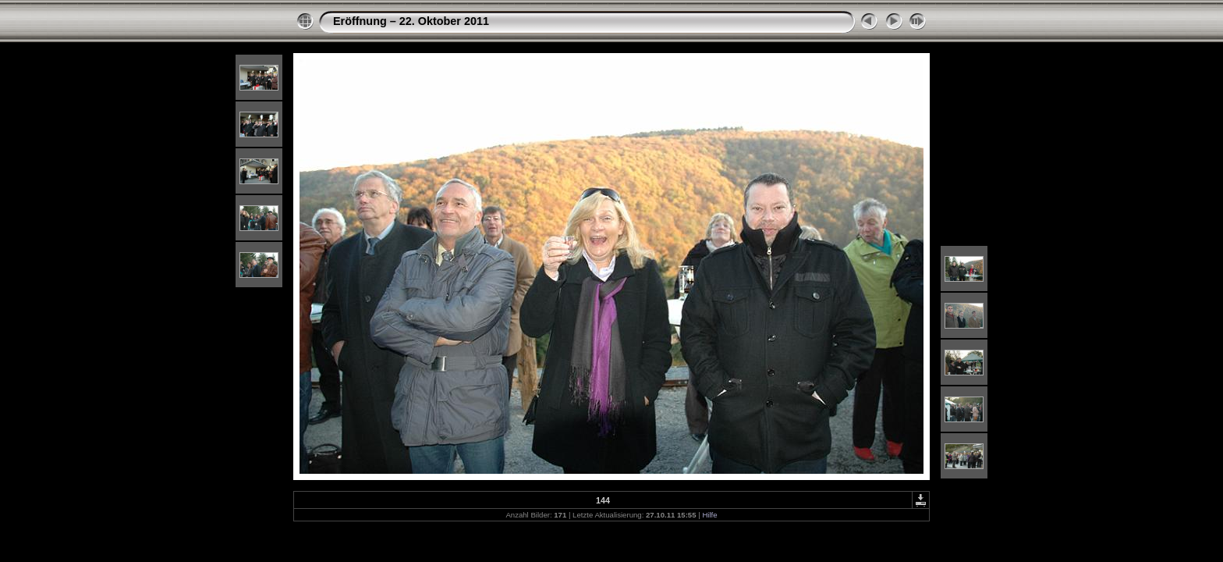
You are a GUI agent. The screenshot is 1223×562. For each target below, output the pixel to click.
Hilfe (709, 514)
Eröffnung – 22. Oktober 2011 (411, 21)
